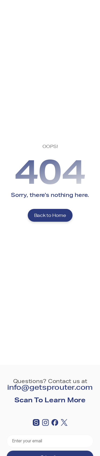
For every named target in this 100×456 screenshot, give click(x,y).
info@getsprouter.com (50, 387)
